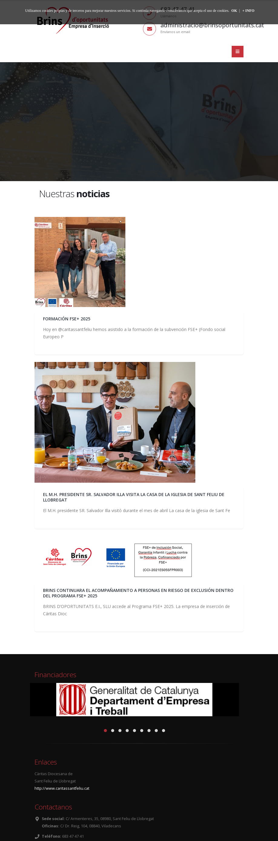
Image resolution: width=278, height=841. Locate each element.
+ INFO (248, 10)
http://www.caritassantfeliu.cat (62, 788)
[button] (105, 731)
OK (234, 10)
